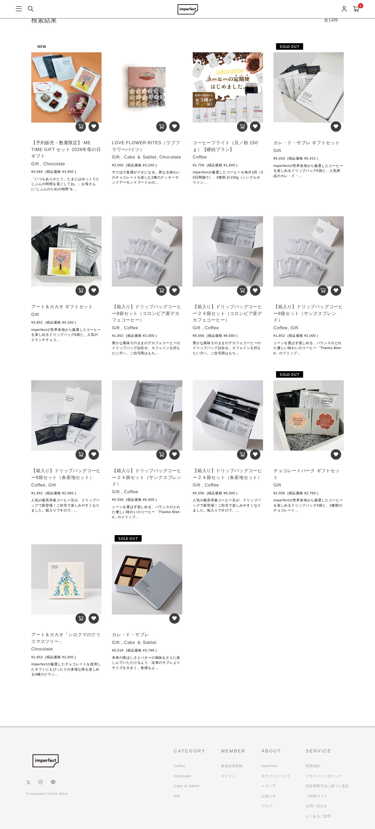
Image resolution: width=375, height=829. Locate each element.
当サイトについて (275, 776)
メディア (268, 786)
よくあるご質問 (318, 816)
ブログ (266, 806)
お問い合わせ (316, 806)
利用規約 (313, 766)
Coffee (179, 766)
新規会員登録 (232, 766)
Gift (177, 796)
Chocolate (182, 776)
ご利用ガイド (316, 796)
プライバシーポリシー (324, 776)
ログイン (228, 776)
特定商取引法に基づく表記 (327, 786)
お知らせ (268, 796)
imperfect (269, 766)
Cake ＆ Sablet (186, 786)
